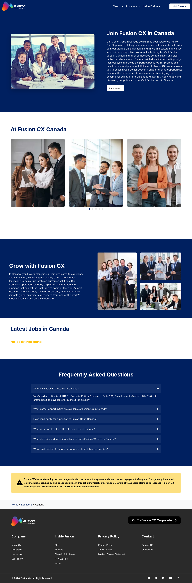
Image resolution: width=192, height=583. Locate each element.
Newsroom (16, 549)
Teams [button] (117, 6)
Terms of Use (105, 549)
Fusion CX (25, 578)
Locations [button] (131, 6)
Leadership (17, 554)
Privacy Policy (105, 545)
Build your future (156, 41)
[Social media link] (148, 578)
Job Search (179, 6)
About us (16, 545)
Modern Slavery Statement (111, 554)
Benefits (59, 549)
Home (14, 504)
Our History (17, 558)
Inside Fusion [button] (150, 6)
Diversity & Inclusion (65, 554)
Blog (57, 545)
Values (58, 563)
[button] (89, 209)
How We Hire (61, 558)
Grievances (147, 549)
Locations (26, 504)
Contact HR (147, 545)
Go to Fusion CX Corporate (154, 520)
